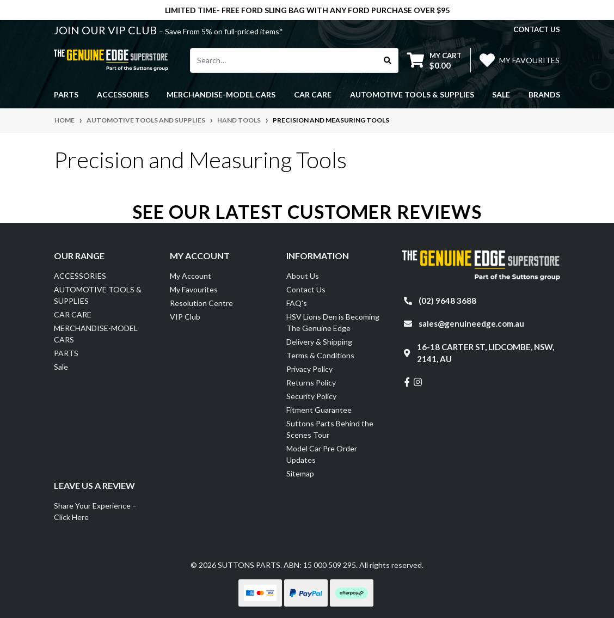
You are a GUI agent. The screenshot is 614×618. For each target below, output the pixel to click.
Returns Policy (311, 382)
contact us (536, 29)
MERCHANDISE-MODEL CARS (96, 333)
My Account (190, 275)
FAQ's (296, 303)
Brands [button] (544, 94)
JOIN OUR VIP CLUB (106, 29)
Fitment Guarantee (319, 409)
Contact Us (306, 289)
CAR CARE (72, 314)
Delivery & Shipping (319, 341)
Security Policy (311, 396)
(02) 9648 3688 (447, 300)
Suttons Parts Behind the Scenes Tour (329, 429)
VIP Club (185, 316)
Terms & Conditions (320, 355)
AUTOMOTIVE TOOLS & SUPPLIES (98, 295)
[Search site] (387, 60)
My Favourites (194, 289)
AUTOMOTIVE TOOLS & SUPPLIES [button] (412, 94)
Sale (501, 94)
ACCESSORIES (80, 275)
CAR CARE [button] (312, 94)
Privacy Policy (309, 369)
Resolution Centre (201, 303)
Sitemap (300, 473)
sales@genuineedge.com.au (471, 323)
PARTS (66, 353)
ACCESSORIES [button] (123, 94)
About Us (302, 275)
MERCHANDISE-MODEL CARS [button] (221, 94)
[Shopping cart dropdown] (434, 60)
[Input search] (284, 60)
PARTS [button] (66, 94)
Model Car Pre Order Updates (321, 454)
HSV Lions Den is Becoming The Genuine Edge (332, 322)
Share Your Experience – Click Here (95, 511)
